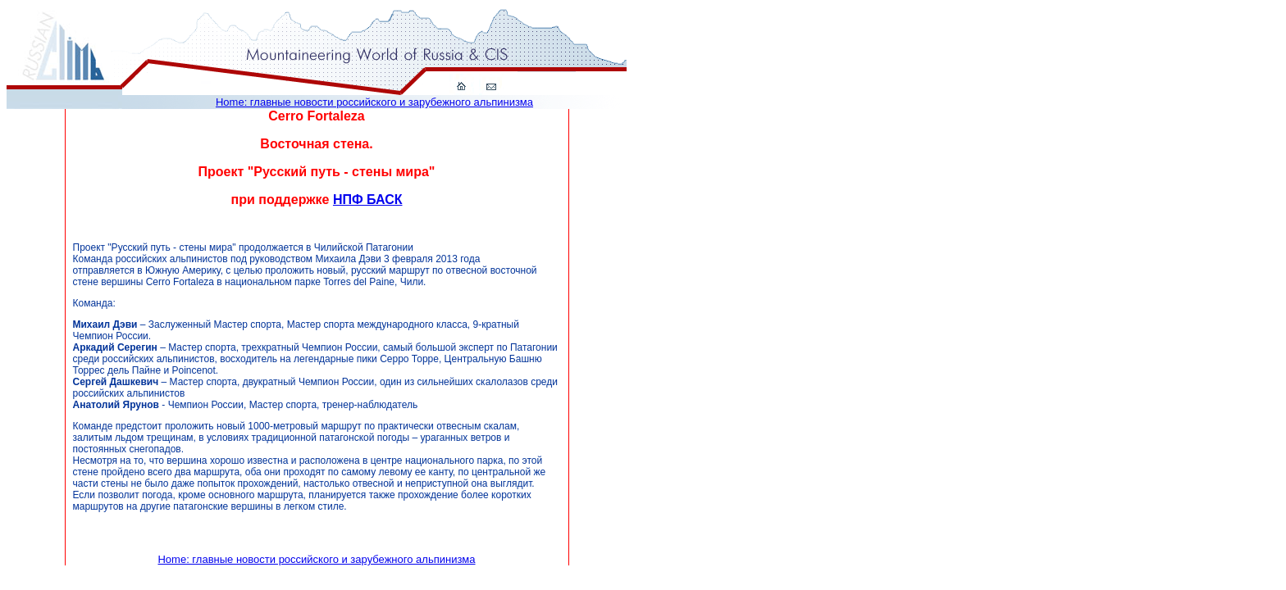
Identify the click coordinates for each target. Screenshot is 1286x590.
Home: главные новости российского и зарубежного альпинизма (374, 102)
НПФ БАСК (368, 199)
